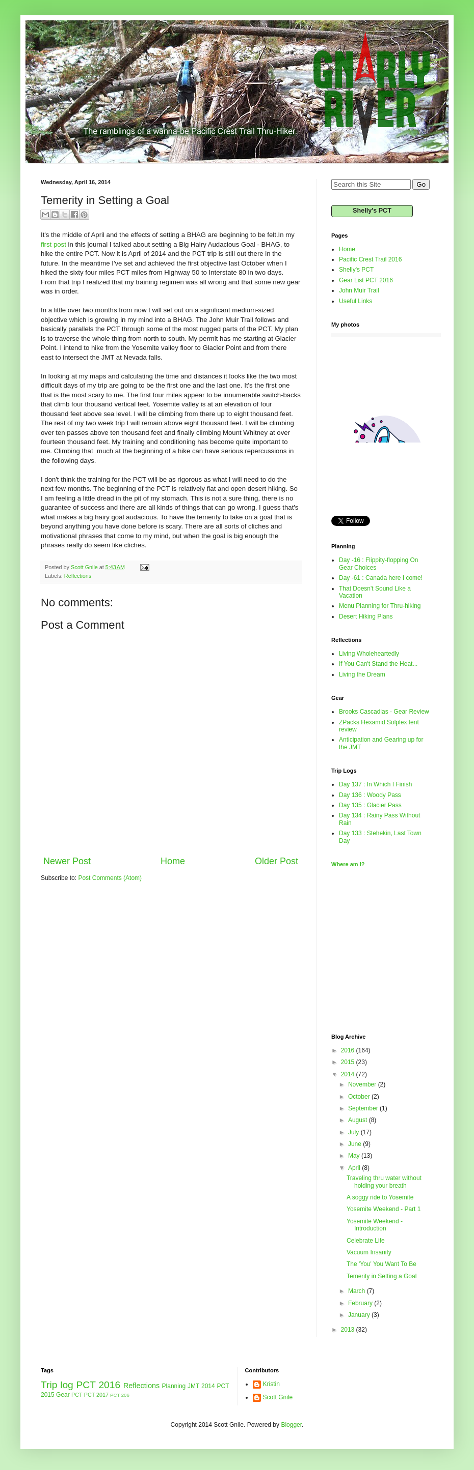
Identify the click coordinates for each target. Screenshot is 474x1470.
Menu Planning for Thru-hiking (380, 605)
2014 (348, 1074)
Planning (174, 1386)
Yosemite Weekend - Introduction (375, 1225)
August (358, 1120)
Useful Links (355, 301)
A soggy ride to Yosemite (380, 1197)
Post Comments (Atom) (110, 877)
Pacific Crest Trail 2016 (370, 259)
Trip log (57, 1384)
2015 (348, 1062)
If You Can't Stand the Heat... (378, 663)
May (354, 1155)
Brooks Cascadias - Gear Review (384, 711)
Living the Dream (362, 674)
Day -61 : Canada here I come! (381, 577)
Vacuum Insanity (369, 1252)
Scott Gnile (278, 1397)
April (355, 1167)
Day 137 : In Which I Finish (375, 784)
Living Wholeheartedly (369, 653)
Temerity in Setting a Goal (381, 1276)
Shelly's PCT (372, 210)
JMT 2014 (201, 1386)
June (355, 1144)
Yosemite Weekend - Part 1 (383, 1209)
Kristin (271, 1384)
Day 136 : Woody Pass (370, 795)
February (361, 1303)
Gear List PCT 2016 (366, 280)
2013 (348, 1329)
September (364, 1108)
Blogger (291, 1424)
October (360, 1096)
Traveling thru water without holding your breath (384, 1181)
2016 (348, 1050)
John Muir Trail (359, 290)
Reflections (77, 576)
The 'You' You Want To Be (381, 1264)
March (357, 1291)
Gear (63, 1394)
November (363, 1084)
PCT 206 (119, 1395)
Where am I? (347, 864)
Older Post (276, 861)
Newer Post (67, 861)
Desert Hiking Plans (365, 616)
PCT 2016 (98, 1384)
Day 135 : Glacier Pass (370, 805)
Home (173, 861)
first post (53, 244)
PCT (77, 1395)
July (354, 1132)
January (360, 1314)
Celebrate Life (366, 1240)
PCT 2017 (96, 1395)
